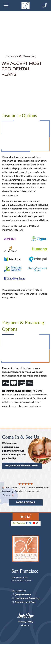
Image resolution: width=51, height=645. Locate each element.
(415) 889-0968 (23, 594)
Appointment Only (25, 602)
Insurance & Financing (27, 598)
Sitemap (25, 625)
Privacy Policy (25, 621)
